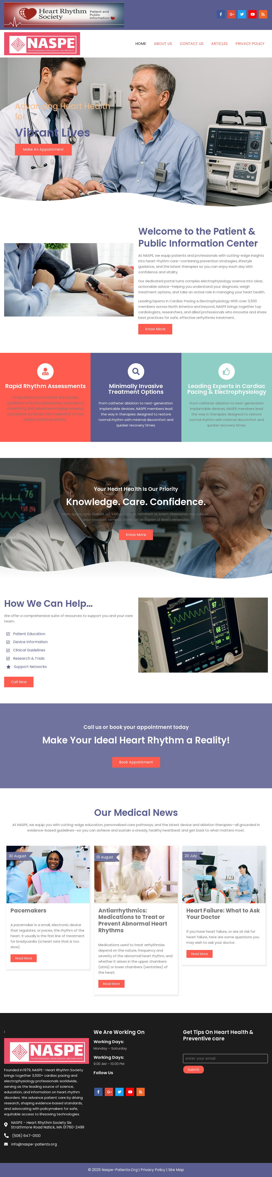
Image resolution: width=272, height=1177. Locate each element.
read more (23, 958)
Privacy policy (153, 1169)
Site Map (176, 1169)
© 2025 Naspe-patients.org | (114, 1169)
